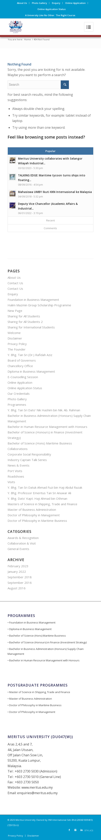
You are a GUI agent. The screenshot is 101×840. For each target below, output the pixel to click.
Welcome (14, 333)
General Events (18, 549)
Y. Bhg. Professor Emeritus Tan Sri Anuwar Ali (39, 493)
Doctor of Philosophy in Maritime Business (37, 521)
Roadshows (16, 476)
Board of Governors (22, 360)
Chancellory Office (20, 366)
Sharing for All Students (24, 316)
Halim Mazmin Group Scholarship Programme (39, 305)
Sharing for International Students (31, 327)
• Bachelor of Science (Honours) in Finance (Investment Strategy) (47, 642)
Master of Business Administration (32, 509)
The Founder (17, 349)
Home (27, 39)
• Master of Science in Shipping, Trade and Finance (39, 692)
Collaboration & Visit (22, 543)
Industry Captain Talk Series (27, 460)
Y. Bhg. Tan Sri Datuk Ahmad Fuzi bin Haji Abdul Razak (45, 487)
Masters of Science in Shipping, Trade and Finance (42, 504)
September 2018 (20, 577)
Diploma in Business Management (31, 371)
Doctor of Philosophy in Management (34, 515)
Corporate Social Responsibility (29, 454)
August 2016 (17, 588)
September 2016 (20, 583)
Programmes (17, 405)
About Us (22, 3)
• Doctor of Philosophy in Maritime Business (35, 705)
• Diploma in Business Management (30, 629)
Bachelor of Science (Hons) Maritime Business (40, 443)
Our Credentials (19, 393)
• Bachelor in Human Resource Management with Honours (44, 660)
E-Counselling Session (23, 377)
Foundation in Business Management (33, 300)
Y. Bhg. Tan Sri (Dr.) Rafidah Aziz (30, 355)
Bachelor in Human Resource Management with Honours (47, 427)
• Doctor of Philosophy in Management (31, 712)
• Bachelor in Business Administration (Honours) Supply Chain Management (46, 651)
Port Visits (15, 471)
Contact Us (15, 283)
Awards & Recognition (23, 538)
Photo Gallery (39, 3)
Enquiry (56, 3)
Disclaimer (15, 338)
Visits (11, 482)
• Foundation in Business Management (31, 622)
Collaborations (18, 449)
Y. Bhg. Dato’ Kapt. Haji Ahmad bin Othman (37, 498)
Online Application (75, 3)
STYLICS (89, 830)
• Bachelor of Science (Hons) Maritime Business (37, 635)
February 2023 (18, 566)
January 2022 (17, 571)
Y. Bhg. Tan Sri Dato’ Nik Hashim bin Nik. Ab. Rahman (44, 410)
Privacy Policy (17, 344)
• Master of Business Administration (30, 698)
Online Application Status (51, 9)
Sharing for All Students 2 (25, 322)
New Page (15, 311)
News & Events (18, 465)
